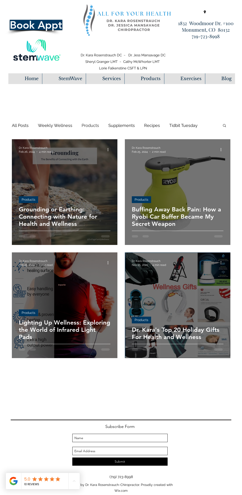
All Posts (20, 125)
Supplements (121, 125)
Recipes (152, 125)
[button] (105, 78)
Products (90, 125)
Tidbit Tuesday (183, 125)
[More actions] (110, 149)
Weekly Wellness (55, 125)
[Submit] (120, 462)
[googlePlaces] (204, 12)
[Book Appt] (36, 25)
